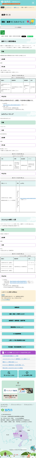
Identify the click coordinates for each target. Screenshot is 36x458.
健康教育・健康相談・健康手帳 (17, 320)
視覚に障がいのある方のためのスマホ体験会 (13, 368)
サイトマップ (4, 406)
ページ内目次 (18, 27)
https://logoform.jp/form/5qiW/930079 (18, 281)
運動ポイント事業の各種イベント (10, 362)
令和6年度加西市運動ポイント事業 (10, 356)
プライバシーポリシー (16, 404)
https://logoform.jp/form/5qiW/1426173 (18, 282)
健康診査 (17, 307)
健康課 (3, 294)
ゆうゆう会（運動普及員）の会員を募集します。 (14, 365)
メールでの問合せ (5, 299)
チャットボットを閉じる (34, 446)
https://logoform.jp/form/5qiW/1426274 (11, 105)
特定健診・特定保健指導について (17, 347)
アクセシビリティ (28, 404)
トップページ (8, 7)
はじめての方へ (4, 404)
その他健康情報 (17, 333)
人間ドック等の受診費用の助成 (17, 340)
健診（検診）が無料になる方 (16, 314)
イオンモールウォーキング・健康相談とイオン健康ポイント (16, 359)
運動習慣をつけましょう (17, 327)
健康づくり (16, 7)
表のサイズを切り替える (18, 75)
